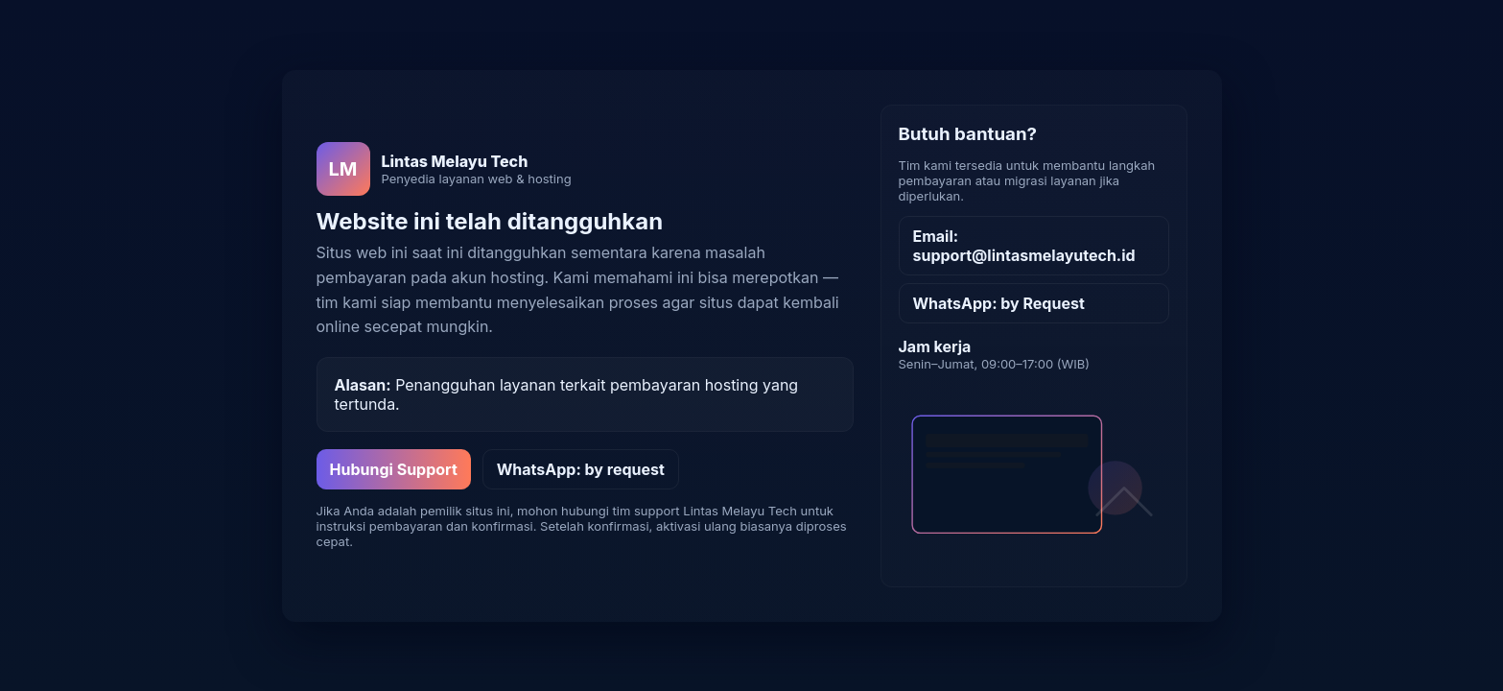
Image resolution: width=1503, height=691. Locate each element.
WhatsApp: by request (581, 469)
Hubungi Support (394, 469)
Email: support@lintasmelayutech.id (1024, 245)
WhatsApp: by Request (999, 303)
